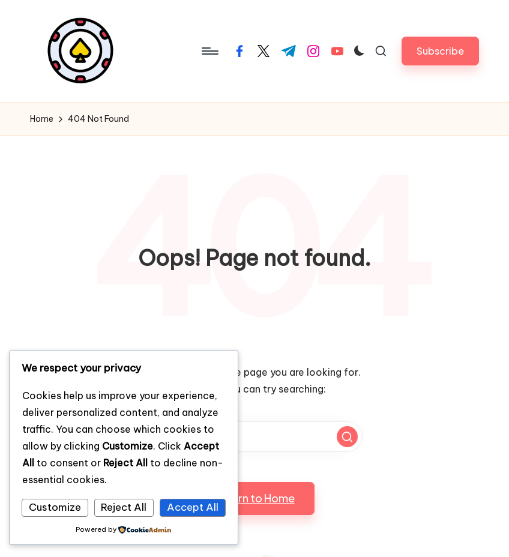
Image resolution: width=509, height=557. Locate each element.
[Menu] (209, 51)
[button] (440, 51)
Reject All (123, 507)
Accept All (192, 507)
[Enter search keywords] (254, 436)
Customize (55, 507)
